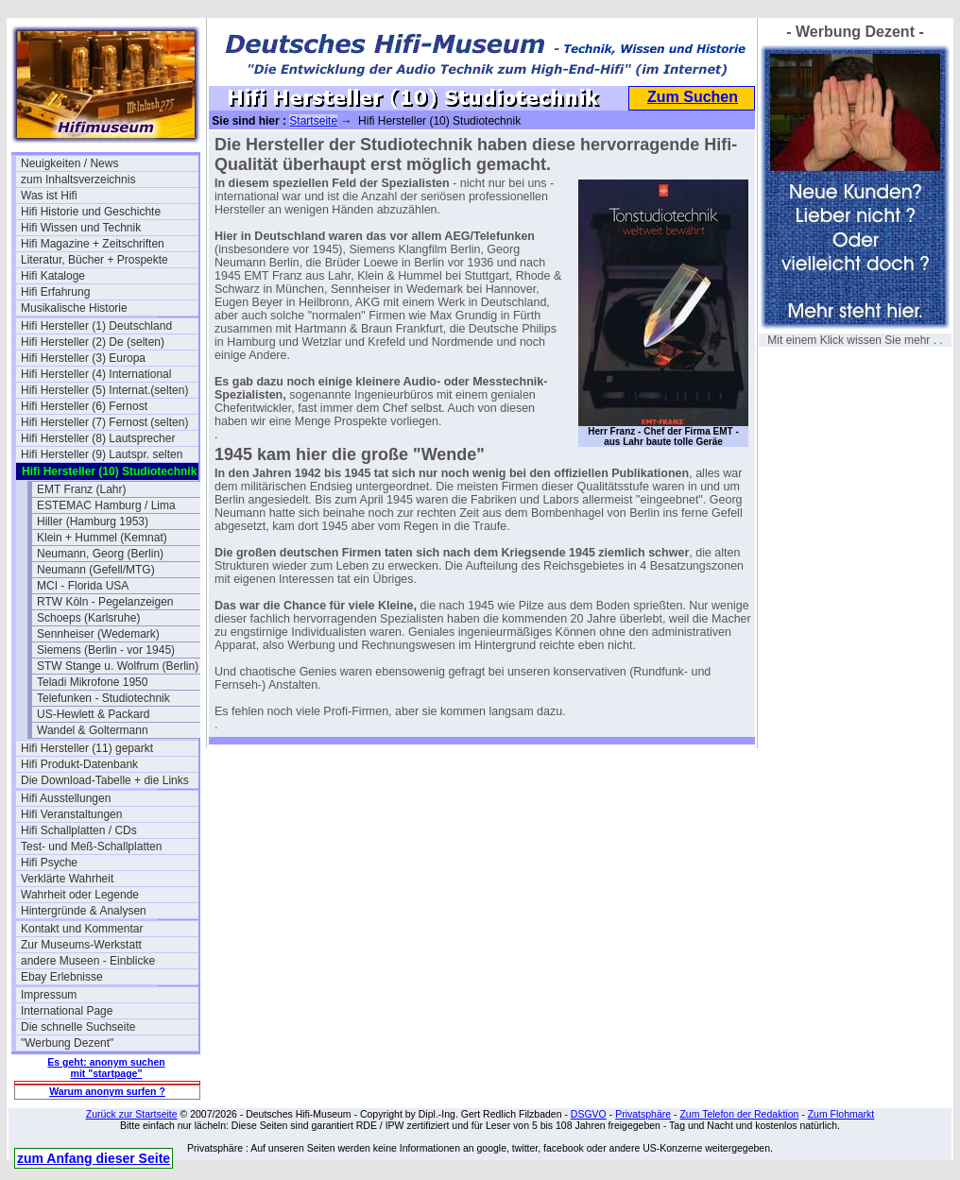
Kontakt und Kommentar (82, 928)
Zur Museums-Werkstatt (81, 944)
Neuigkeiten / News (69, 163)
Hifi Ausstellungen (66, 798)
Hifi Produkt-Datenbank (79, 764)
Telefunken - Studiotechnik (103, 698)
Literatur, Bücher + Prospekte (94, 259)
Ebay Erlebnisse (62, 976)
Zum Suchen (692, 97)
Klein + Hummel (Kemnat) (102, 537)
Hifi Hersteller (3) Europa (83, 358)
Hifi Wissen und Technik (81, 227)
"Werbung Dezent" (67, 1043)
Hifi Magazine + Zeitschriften (92, 243)
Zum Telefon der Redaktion (738, 1114)
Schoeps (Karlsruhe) (88, 617)
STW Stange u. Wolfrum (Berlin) (117, 666)
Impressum (49, 994)
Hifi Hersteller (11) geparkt (87, 748)
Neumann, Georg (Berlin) (100, 553)
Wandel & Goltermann (92, 730)
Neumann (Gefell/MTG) (96, 569)
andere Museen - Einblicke (88, 960)
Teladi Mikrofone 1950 (92, 682)
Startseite (313, 121)
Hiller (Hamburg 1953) (92, 521)
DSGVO (589, 1114)
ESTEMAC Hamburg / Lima (106, 505)
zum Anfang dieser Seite (93, 1158)
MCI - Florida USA (83, 585)
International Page (66, 1011)
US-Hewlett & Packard (93, 714)
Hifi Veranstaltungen (71, 814)
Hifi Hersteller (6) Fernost (84, 406)
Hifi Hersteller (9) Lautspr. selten (101, 454)
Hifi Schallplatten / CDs (79, 830)
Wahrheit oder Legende (80, 894)
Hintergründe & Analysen (83, 910)
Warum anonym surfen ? (107, 1091)
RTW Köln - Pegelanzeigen (105, 601)
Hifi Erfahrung (55, 292)
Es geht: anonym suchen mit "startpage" (105, 1067)
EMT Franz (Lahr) (81, 489)
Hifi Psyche (49, 862)
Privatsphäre (643, 1114)
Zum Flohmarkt (841, 1114)
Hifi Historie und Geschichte (91, 211)
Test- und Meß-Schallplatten (91, 846)
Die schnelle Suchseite (78, 1027)
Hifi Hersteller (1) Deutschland (96, 326)
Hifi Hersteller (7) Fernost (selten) (104, 422)
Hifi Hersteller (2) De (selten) (92, 342)
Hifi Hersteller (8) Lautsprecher (98, 438)
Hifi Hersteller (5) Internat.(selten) (104, 390)
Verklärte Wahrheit (67, 878)
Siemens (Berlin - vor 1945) (106, 650)
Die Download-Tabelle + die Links (105, 780)
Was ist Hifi (49, 195)
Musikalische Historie (74, 308)
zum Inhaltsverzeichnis (78, 179)
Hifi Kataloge (53, 275)
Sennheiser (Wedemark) (98, 634)
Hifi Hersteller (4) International (96, 374)
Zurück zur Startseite (132, 1114)
